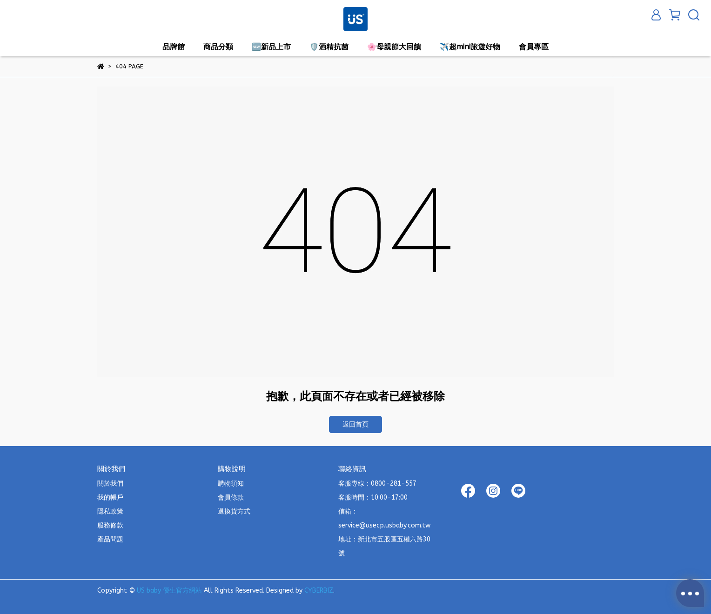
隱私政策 (110, 511)
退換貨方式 (234, 511)
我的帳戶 (110, 497)
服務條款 (110, 525)
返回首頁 (355, 424)
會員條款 (231, 497)
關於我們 (110, 483)
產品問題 (110, 539)
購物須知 (231, 483)
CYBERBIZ (318, 590)
